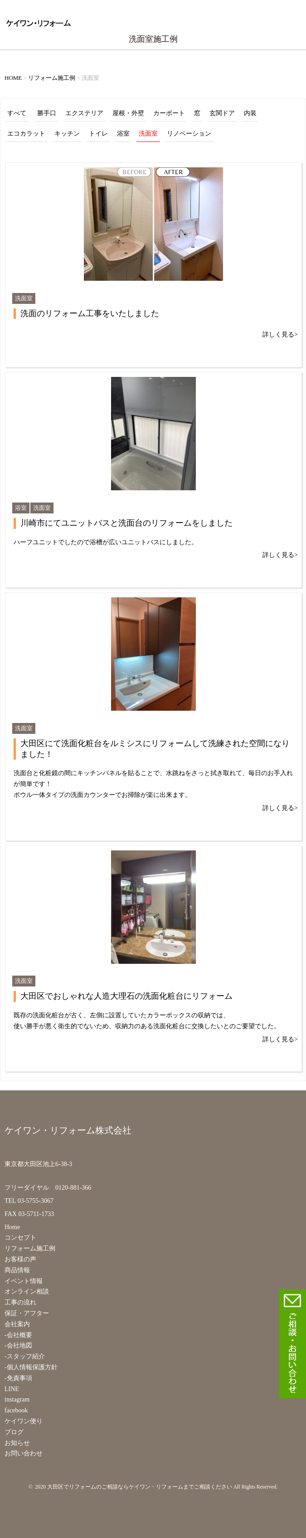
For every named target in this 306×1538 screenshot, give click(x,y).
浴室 (123, 133)
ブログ (14, 1432)
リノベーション (189, 133)
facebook (16, 1410)
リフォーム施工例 (30, 1248)
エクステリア (84, 113)
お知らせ (17, 1443)
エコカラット (26, 133)
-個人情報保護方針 (31, 1367)
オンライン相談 (27, 1291)
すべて (16, 113)
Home (12, 1227)
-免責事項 (18, 1378)
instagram (17, 1399)
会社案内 (17, 1324)
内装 (250, 113)
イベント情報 (24, 1281)
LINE (12, 1389)
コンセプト (20, 1237)
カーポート (169, 113)
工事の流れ (20, 1302)
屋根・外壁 (128, 113)
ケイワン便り (24, 1421)
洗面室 (148, 133)
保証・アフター (27, 1313)
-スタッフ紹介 (25, 1356)
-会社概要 (18, 1335)
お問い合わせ (24, 1453)
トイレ (98, 133)
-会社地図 (18, 1345)
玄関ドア (222, 113)
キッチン (67, 133)
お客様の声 (20, 1259)
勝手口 (46, 113)
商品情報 (17, 1270)
